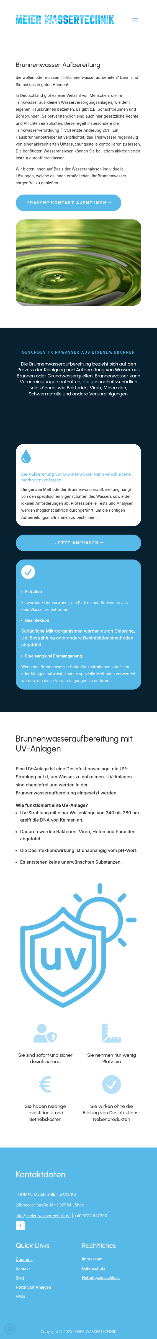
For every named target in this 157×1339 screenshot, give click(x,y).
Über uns (24, 1259)
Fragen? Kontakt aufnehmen (67, 202)
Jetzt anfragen (77, 542)
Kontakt (23, 1269)
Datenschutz (93, 1268)
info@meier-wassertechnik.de (43, 1215)
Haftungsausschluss (101, 1277)
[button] (10, 1329)
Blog (20, 1278)
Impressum (92, 1259)
